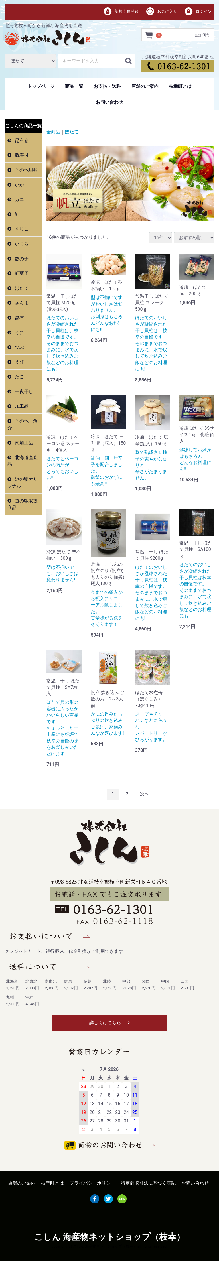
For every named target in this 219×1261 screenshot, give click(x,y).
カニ (19, 199)
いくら (21, 244)
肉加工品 (23, 443)
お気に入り (161, 11)
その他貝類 (26, 170)
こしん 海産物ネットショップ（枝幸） (109, 1237)
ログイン (198, 11)
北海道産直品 (22, 461)
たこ (19, 376)
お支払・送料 (107, 86)
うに (19, 332)
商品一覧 (74, 86)
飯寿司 (21, 155)
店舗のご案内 (145, 86)
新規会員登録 (121, 11)
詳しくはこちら (109, 1022)
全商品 (53, 132)
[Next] (144, 794)
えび (19, 362)
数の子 (21, 258)
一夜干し (23, 391)
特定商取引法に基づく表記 (148, 1183)
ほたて (21, 288)
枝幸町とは (180, 86)
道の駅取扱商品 (22, 504)
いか (19, 185)
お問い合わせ (109, 102)
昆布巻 (21, 140)
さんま (21, 303)
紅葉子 (21, 273)
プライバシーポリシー (92, 1183)
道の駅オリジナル (22, 482)
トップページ (41, 86)
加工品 (21, 406)
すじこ (21, 229)
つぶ (19, 347)
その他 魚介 (22, 424)
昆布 (19, 317)
